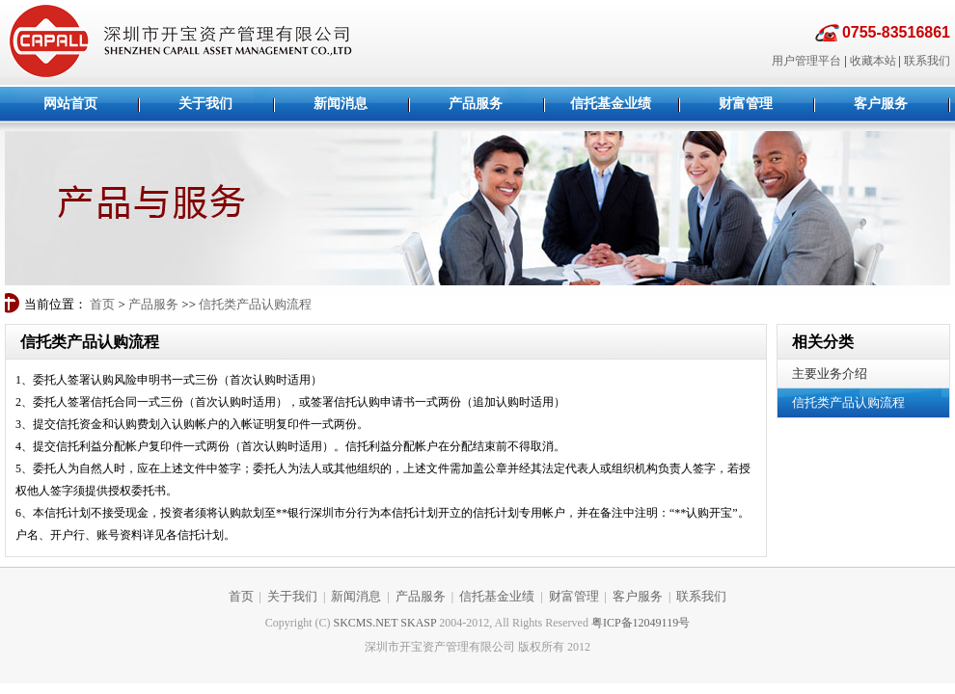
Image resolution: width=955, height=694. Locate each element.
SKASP (418, 622)
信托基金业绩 (496, 596)
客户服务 (638, 596)
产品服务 (153, 304)
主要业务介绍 (829, 373)
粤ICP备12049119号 (640, 622)
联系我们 (927, 60)
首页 (102, 304)
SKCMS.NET (366, 622)
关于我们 (292, 596)
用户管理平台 (806, 60)
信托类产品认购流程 (255, 304)
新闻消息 (356, 596)
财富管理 (574, 596)
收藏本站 (873, 60)
